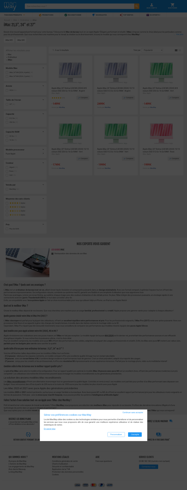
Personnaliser (116, 435)
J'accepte (135, 435)
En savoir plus (49, 429)
